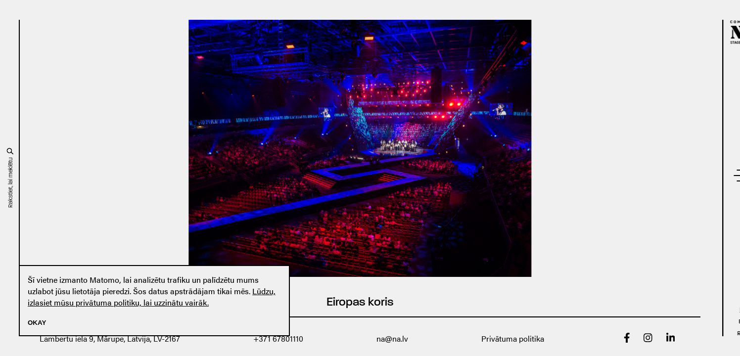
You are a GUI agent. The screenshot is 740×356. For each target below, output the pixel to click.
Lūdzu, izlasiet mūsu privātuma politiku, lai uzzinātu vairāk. (152, 296)
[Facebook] (627, 339)
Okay (37, 322)
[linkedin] (670, 339)
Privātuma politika (512, 338)
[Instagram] (648, 339)
